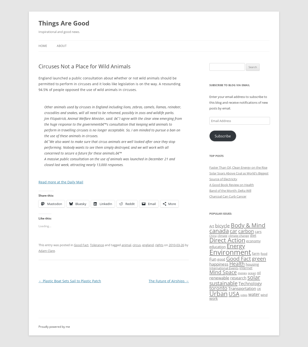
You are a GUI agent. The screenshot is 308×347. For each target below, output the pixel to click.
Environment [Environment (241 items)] (230, 252)
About (62, 46)
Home (42, 46)
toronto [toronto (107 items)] (218, 288)
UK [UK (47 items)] (259, 289)
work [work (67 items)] (213, 298)
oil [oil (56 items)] (259, 272)
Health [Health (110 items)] (237, 263)
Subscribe (223, 136)
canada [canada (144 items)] (219, 231)
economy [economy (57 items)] (253, 241)
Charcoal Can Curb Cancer (227, 196)
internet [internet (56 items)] (245, 268)
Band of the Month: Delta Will (230, 190)
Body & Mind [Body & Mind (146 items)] (248, 225)
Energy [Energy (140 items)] (236, 246)
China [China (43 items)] (213, 236)
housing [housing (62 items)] (252, 264)
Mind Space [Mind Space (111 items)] (223, 272)
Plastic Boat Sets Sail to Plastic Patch (69, 281)
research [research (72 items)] (238, 278)
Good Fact (81, 245)
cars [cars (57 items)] (258, 231)
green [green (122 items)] (259, 258)
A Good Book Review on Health (231, 185)
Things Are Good (63, 23)
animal (126, 245)
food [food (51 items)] (264, 253)
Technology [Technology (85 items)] (250, 283)
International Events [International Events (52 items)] (223, 268)
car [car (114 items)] (233, 230)
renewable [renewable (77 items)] (219, 278)
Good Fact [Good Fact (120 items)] (238, 258)
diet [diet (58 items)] (253, 235)
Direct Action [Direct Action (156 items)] (227, 240)
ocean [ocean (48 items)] (252, 273)
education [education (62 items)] (217, 246)
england (148, 245)
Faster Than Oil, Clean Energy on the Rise (238, 167)
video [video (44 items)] (243, 295)
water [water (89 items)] (254, 294)
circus (137, 245)
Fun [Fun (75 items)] (212, 259)
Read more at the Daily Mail (60, 182)
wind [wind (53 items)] (264, 295)
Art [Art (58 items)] (211, 226)
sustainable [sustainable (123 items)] (223, 283)
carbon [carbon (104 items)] (246, 231)
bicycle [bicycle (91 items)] (222, 226)
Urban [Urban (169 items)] (218, 293)
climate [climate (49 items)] (222, 236)
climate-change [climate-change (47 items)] (238, 236)
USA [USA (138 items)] (234, 294)
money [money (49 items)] (242, 273)
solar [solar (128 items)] (253, 277)
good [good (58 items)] (221, 259)
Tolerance (97, 245)
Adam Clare (46, 251)
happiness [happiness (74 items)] (218, 264)
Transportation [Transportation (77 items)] (242, 288)
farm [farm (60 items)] (256, 253)
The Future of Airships (169, 281)
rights (159, 245)
